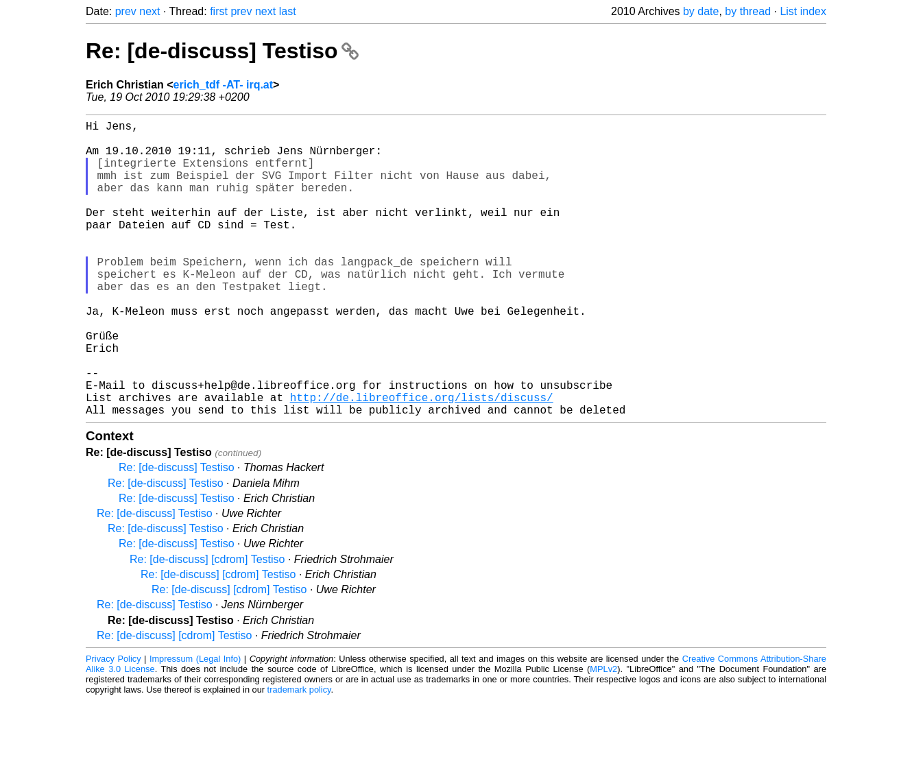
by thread (748, 11)
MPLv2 (603, 735)
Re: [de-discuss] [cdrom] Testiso (207, 625)
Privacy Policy (113, 724)
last (287, 11)
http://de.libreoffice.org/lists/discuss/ (421, 460)
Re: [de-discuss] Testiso (222, 50)
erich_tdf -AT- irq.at (223, 85)
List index (803, 11)
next (149, 11)
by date (701, 11)
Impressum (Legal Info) (195, 724)
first (219, 11)
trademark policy (299, 755)
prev (125, 11)
